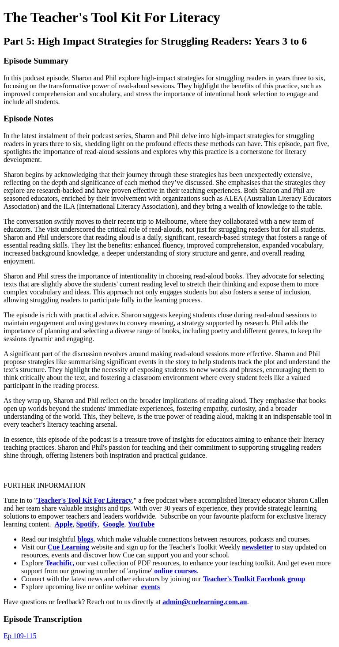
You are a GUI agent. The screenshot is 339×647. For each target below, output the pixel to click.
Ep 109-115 (20, 635)
